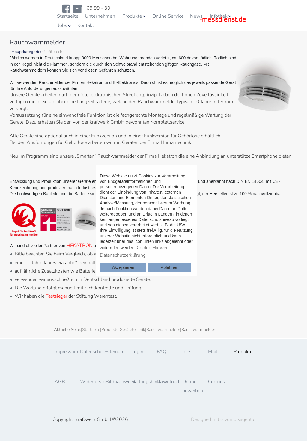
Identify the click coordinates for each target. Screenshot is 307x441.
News (196, 16)
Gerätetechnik (132, 329)
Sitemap (114, 351)
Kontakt (85, 25)
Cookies (216, 381)
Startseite (68, 16)
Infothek (219, 16)
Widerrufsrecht (90, 381)
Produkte (132, 16)
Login (137, 351)
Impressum (65, 351)
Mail (212, 351)
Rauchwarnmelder (163, 329)
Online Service (168, 16)
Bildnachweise (116, 381)
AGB (60, 381)
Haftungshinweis (141, 381)
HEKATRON (80, 245)
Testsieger (56, 296)
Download (167, 381)
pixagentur (245, 419)
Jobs (62, 25)
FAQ (161, 351)
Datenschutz (90, 351)
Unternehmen (100, 16)
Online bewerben (192, 386)
